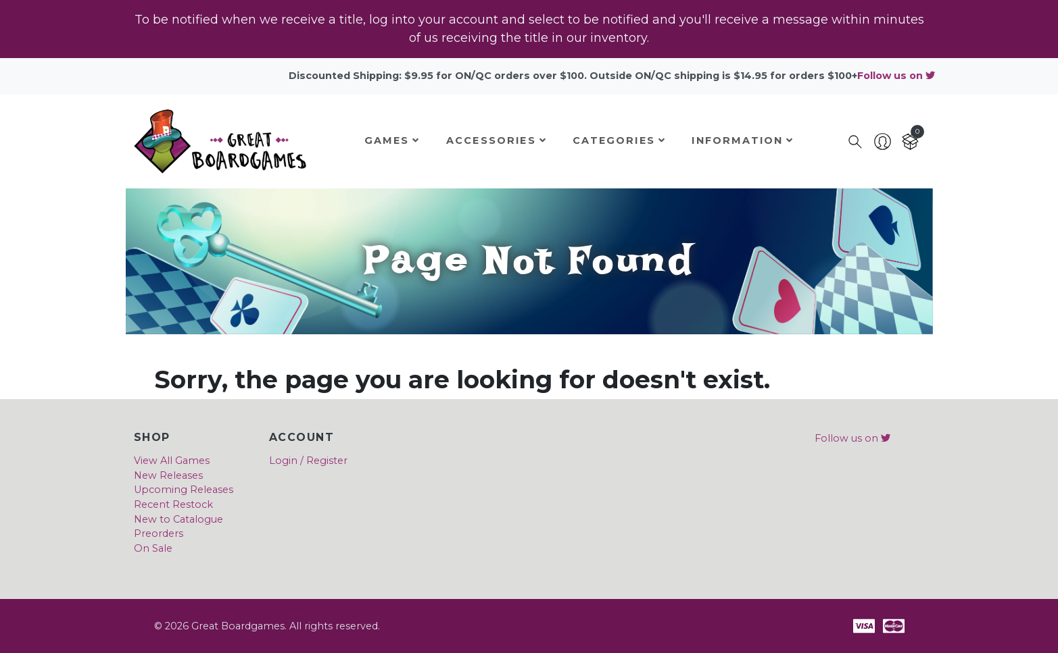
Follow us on (896, 76)
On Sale (153, 548)
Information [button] (743, 140)
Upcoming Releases (183, 490)
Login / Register (308, 460)
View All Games (172, 460)
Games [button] (392, 140)
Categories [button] (619, 140)
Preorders (158, 533)
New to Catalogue (178, 519)
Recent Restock (173, 504)
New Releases (168, 475)
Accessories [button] (496, 140)
